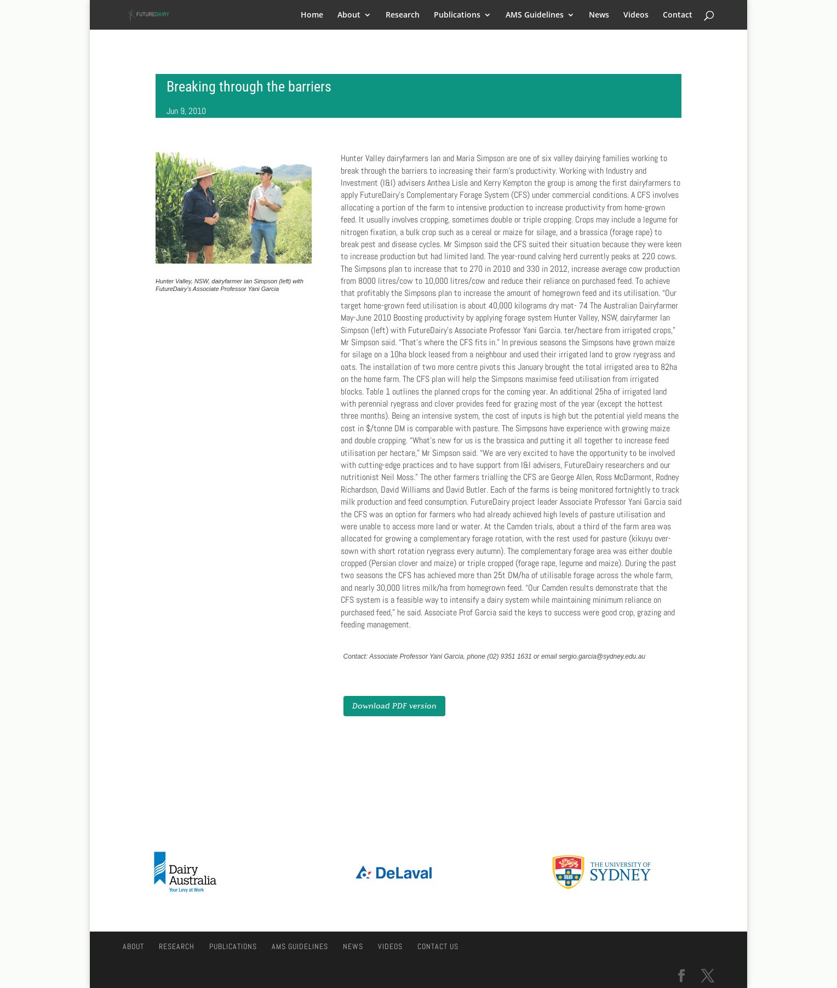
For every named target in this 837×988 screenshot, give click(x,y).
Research (403, 15)
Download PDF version (394, 706)
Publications (457, 15)
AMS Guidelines (535, 15)
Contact (677, 15)
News (599, 15)
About (348, 15)
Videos (636, 15)
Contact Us (437, 946)
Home (312, 15)
